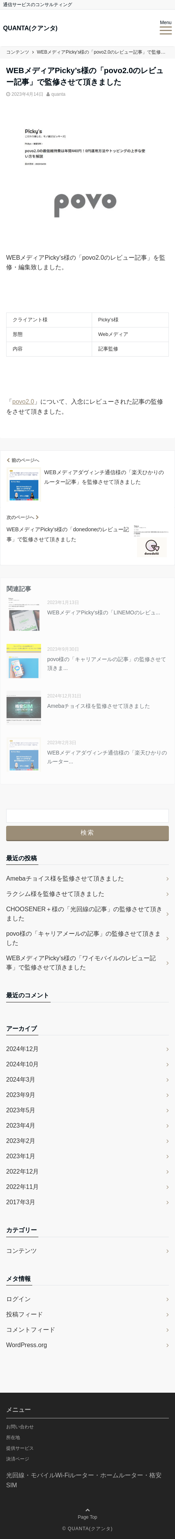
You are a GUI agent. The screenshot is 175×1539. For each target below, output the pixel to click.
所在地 (13, 1437)
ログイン (18, 1299)
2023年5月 (21, 1110)
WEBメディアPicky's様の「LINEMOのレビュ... (103, 612)
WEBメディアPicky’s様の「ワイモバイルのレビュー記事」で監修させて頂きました (81, 963)
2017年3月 (21, 1202)
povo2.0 (23, 401)
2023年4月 (21, 1125)
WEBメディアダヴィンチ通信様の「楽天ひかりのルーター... (107, 757)
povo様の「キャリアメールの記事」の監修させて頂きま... (106, 663)
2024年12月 (22, 1049)
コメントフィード (30, 1329)
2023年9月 (21, 1095)
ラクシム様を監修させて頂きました (55, 894)
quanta (58, 94)
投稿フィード (24, 1314)
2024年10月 (22, 1064)
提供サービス (20, 1448)
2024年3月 (21, 1079)
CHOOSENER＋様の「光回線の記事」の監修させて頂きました (84, 914)
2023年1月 (21, 1156)
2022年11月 (22, 1187)
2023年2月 (21, 1141)
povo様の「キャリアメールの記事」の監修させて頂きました (83, 938)
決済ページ (17, 1459)
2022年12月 (22, 1171)
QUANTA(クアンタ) (30, 28)
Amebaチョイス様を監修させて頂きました (98, 706)
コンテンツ (21, 1251)
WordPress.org (26, 1345)
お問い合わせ (20, 1426)
